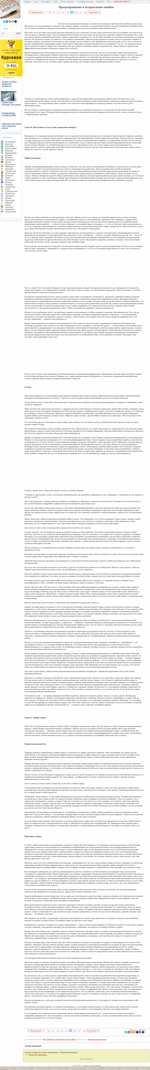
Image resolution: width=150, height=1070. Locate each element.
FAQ (109, 2)
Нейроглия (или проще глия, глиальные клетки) (11, 126)
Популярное (46, 2)
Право (7, 178)
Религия (8, 182)
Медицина (9, 166)
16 (76, 12)
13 (63, 12)
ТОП (56, 2)
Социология (10, 187)
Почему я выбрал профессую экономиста (9, 84)
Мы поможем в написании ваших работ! (59, 1039)
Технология (10, 193)
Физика (8, 198)
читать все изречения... (38, 1055)
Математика (10, 164)
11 (54, 12)
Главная (27, 2)
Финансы (9, 202)
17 (81, 12)
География (9, 146)
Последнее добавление (94, 1065)
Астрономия (10, 141)
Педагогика (10, 173)
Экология (9, 207)
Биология (9, 144)
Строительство (11, 191)
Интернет (9, 150)
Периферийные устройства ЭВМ (9, 114)
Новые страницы (67, 2)
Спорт (7, 189)
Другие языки (10, 148)
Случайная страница (85, 2)
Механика (9, 169)
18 (85, 12)
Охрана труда (10, 171)
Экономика (9, 209)
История (8, 155)
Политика (9, 175)
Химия (8, 205)
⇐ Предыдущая (35, 12)
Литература (10, 160)
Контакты (100, 2)
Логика (8, 162)
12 (59, 12)
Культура (9, 157)
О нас (35, 2)
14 (68, 12)
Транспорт (9, 196)
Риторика (9, 184)
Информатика (10, 153)
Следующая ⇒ (94, 12)
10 (50, 12)
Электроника (10, 211)
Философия (10, 200)
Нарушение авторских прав (97, 1039)
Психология (10, 180)
